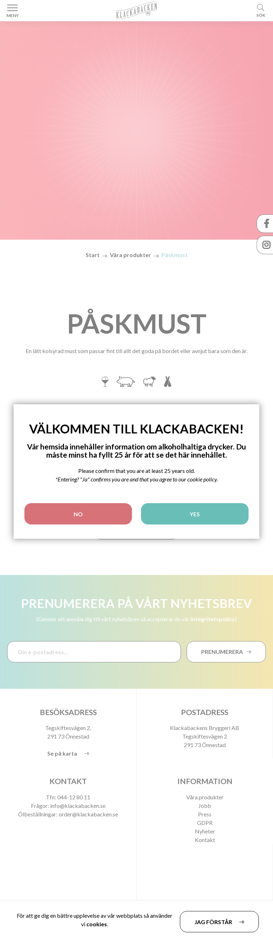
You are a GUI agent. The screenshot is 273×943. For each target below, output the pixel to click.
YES (195, 514)
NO (78, 514)
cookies (96, 924)
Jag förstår (213, 921)
